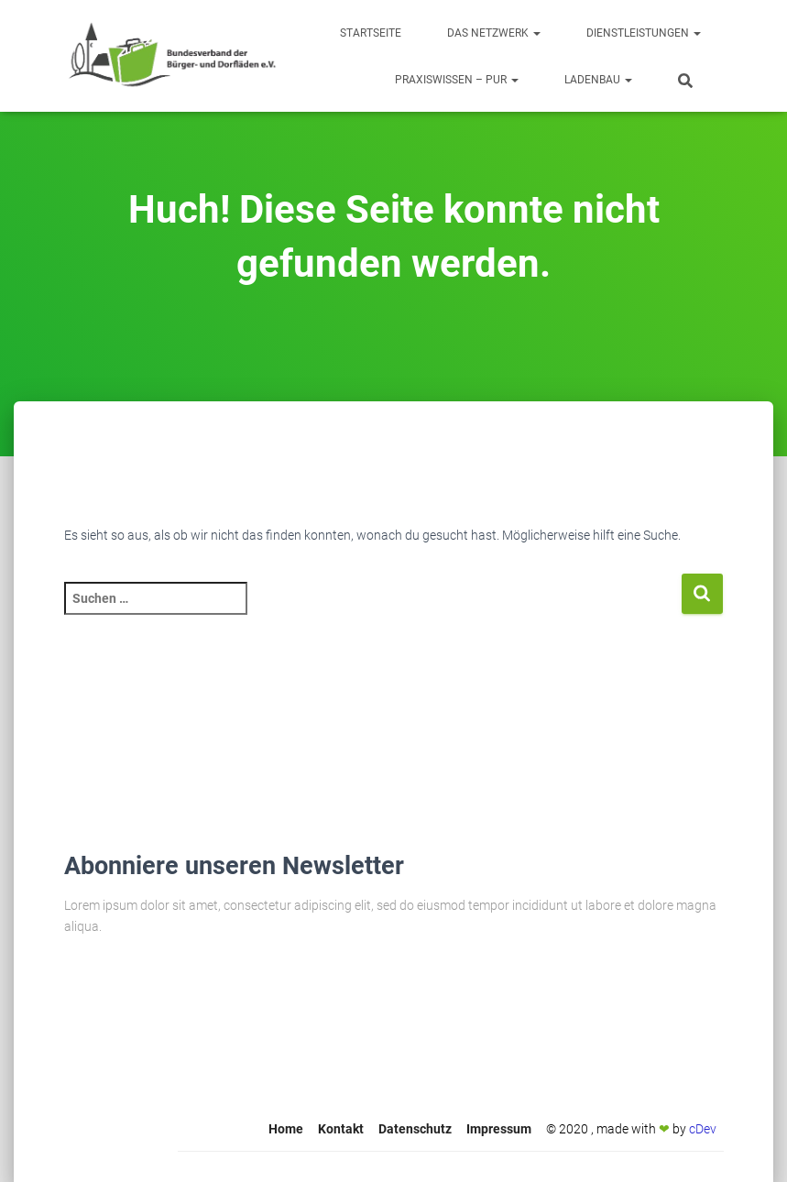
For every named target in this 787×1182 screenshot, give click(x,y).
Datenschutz (415, 1129)
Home (285, 1129)
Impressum (498, 1129)
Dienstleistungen (643, 33)
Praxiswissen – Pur (457, 79)
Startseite (370, 33)
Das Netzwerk (494, 33)
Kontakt (341, 1129)
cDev (702, 1129)
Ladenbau (598, 79)
